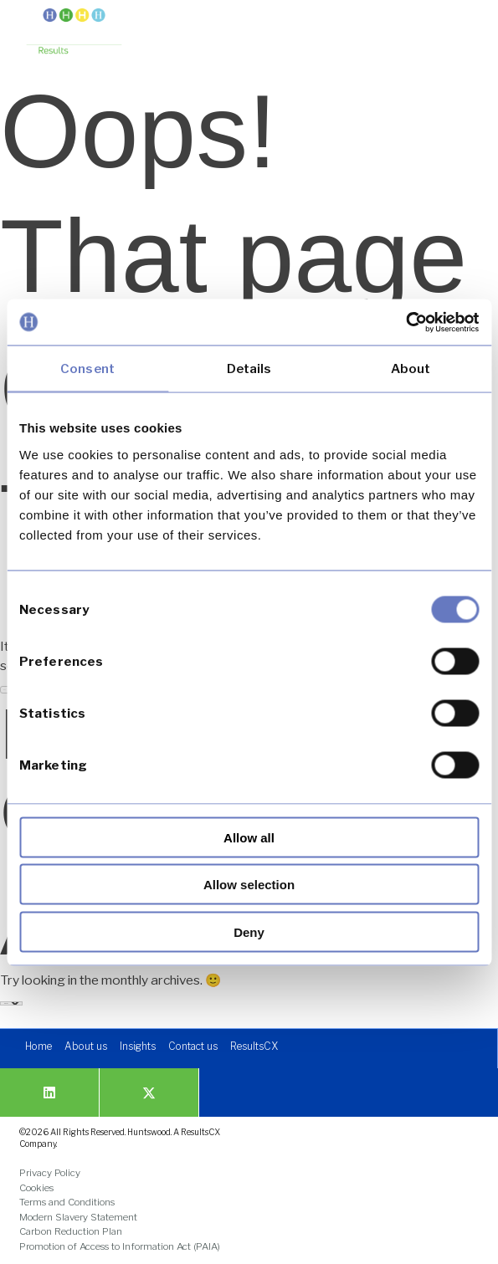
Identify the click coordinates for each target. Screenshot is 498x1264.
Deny (249, 931)
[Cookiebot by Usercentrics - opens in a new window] (405, 322)
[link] (74, 32)
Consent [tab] (87, 368)
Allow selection (249, 885)
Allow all (249, 837)
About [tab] (411, 368)
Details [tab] (249, 368)
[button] (458, 27)
